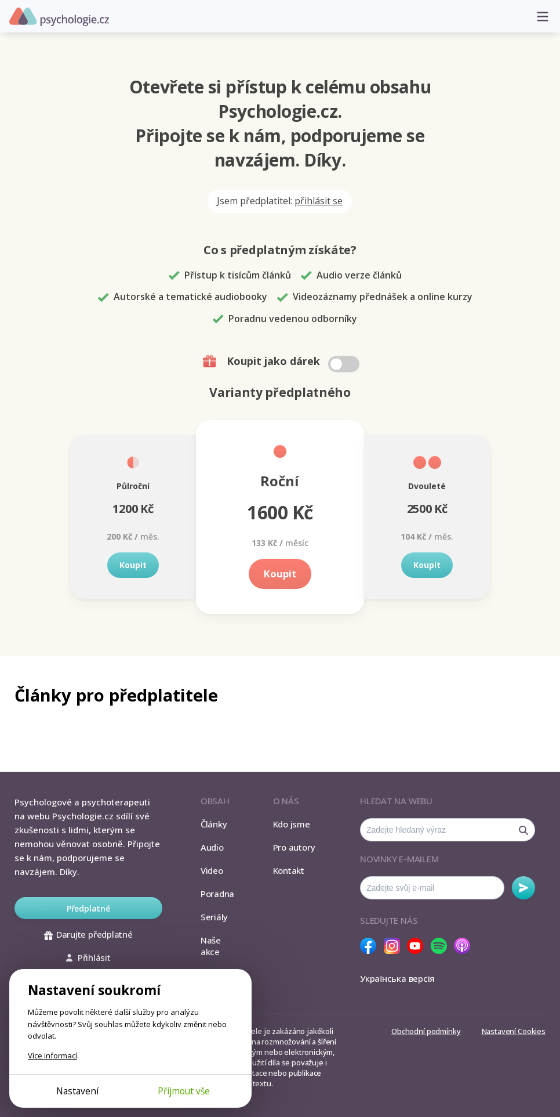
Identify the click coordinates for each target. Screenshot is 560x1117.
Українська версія (397, 978)
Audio (212, 847)
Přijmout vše (184, 1091)
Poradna (217, 893)
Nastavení (77, 1091)
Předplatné (88, 908)
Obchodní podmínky (425, 1031)
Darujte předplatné (88, 934)
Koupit (133, 564)
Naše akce (211, 945)
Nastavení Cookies (514, 1031)
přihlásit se (318, 200)
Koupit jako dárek (283, 361)
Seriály (214, 917)
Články (214, 824)
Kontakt (288, 870)
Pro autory (294, 847)
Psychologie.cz (59, 16)
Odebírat (523, 887)
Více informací (52, 1055)
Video (212, 870)
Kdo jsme (291, 824)
